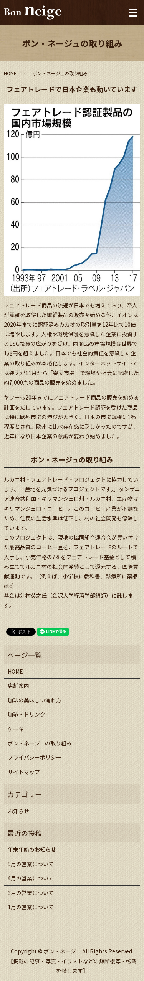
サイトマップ (24, 772)
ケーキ (16, 729)
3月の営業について (31, 893)
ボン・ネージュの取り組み (40, 743)
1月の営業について (31, 907)
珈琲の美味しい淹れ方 (34, 700)
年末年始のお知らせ (32, 849)
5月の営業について (31, 864)
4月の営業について (31, 878)
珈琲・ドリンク (26, 714)
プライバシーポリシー (34, 757)
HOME (10, 73)
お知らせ (18, 811)
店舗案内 (18, 685)
